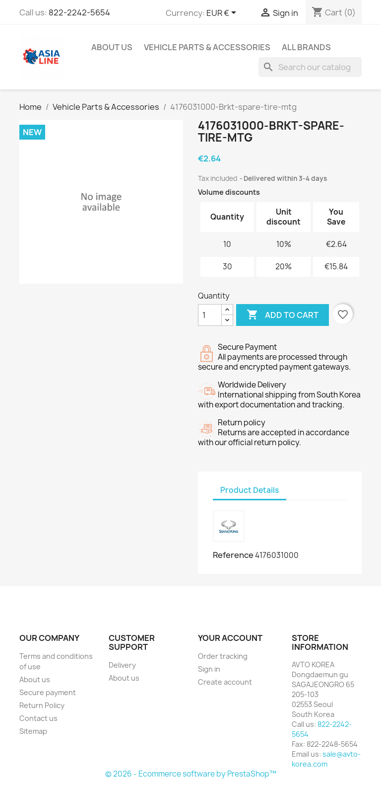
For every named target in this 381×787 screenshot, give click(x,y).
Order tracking (223, 656)
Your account (230, 637)
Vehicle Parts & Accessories (207, 47)
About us (111, 47)
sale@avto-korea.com (326, 759)
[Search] (310, 67)
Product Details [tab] (249, 490)
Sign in (209, 669)
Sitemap (33, 731)
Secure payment (47, 692)
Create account (225, 682)
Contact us (38, 718)
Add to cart (282, 315)
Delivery (122, 665)
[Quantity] (210, 315)
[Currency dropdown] (223, 13)
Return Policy (41, 705)
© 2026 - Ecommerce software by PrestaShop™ (190, 774)
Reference (233, 555)
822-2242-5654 (79, 12)
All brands (306, 47)
